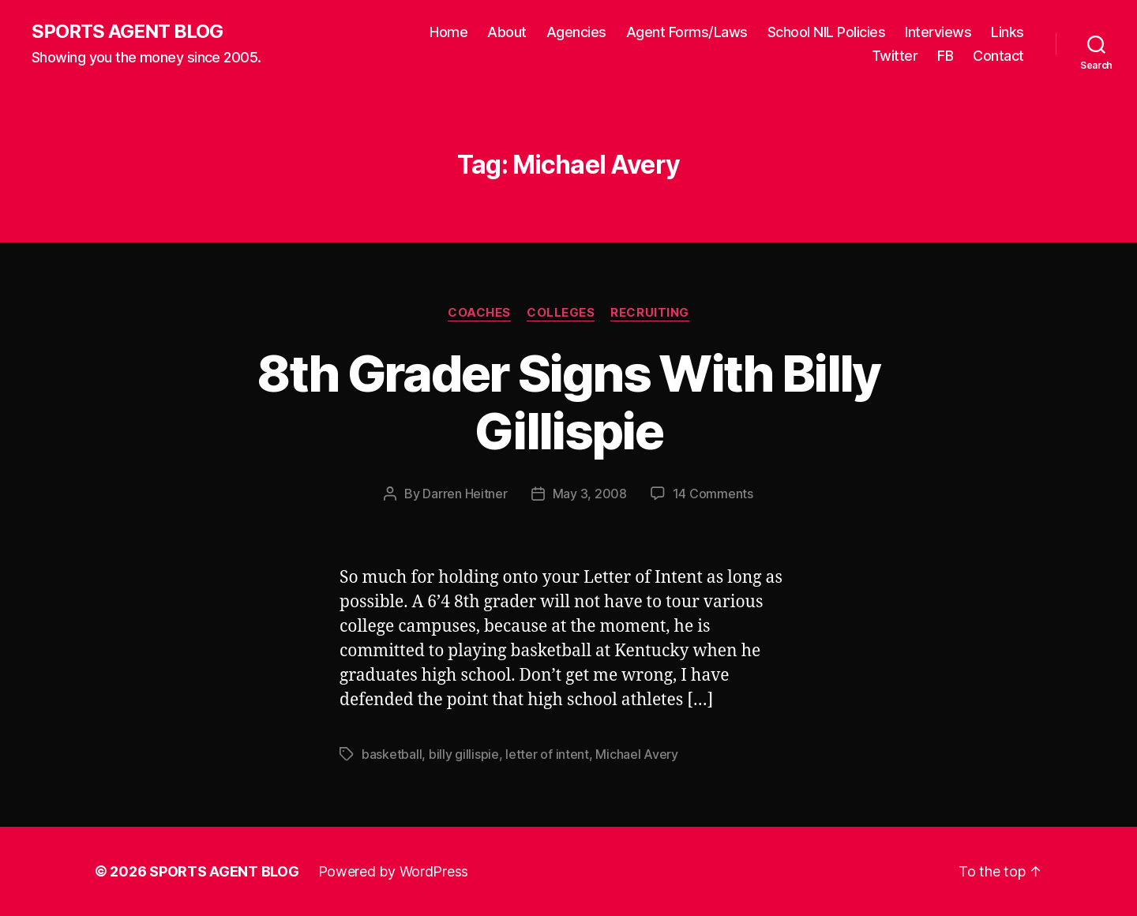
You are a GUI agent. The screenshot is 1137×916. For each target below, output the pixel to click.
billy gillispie (464, 754)
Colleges (561, 313)
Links (1007, 32)
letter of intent (547, 754)
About (507, 32)
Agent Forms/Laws (687, 32)
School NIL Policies (826, 32)
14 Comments (713, 493)
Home (448, 32)
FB (945, 55)
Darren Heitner (464, 493)
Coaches (479, 313)
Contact (998, 55)
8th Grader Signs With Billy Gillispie (568, 402)
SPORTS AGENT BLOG (127, 31)
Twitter (895, 55)
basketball (392, 754)
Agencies (576, 32)
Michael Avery (636, 754)
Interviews (938, 32)
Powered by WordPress (393, 871)
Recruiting (649, 313)
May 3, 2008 (590, 493)
